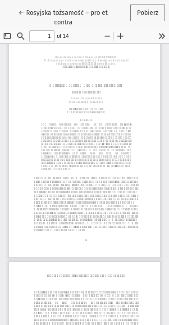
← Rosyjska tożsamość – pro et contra (63, 17)
